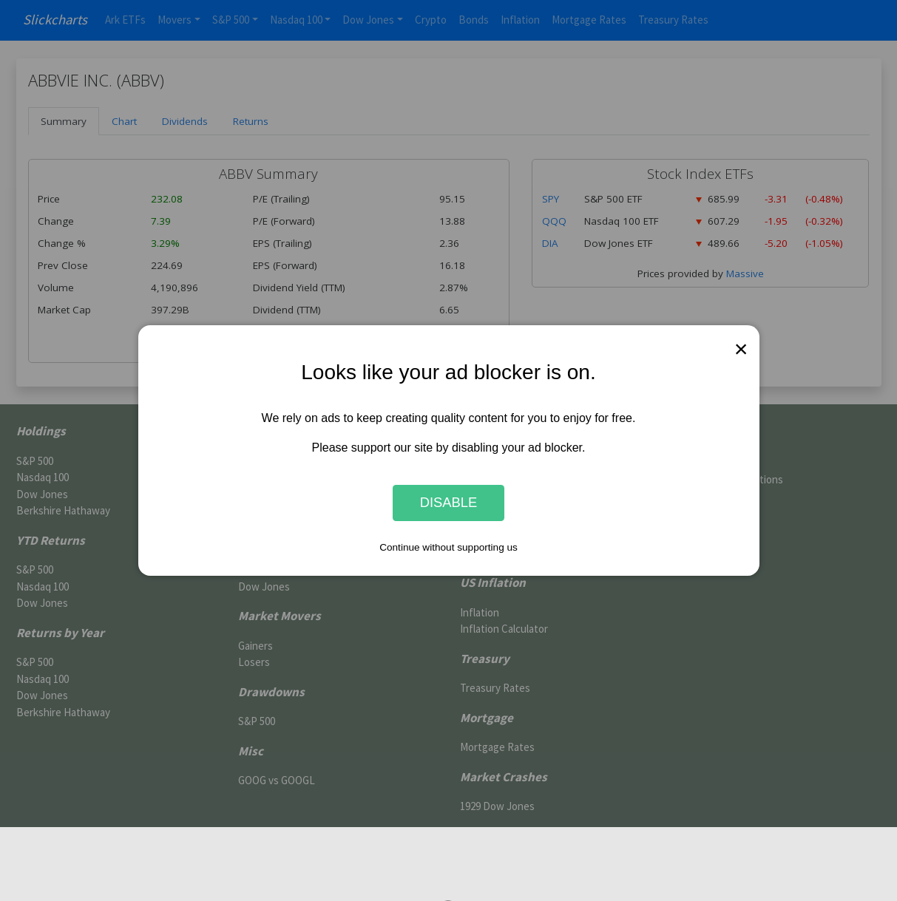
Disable (449, 503)
